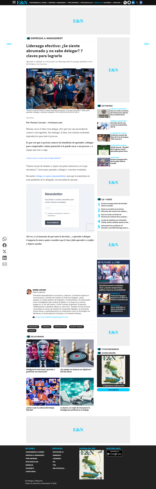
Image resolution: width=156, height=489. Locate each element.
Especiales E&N (60, 327)
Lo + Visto (107, 199)
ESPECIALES (57, 448)
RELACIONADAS (37, 336)
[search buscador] (125, 2)
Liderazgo (46, 327)
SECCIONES (30, 448)
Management (33, 327)
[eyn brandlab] (108, 262)
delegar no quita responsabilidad (50, 176)
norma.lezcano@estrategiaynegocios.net (50, 317)
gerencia (31, 331)
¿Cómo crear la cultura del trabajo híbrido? (43, 158)
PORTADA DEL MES (87, 448)
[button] (4, 238)
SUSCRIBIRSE (113, 390)
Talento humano (76, 327)
